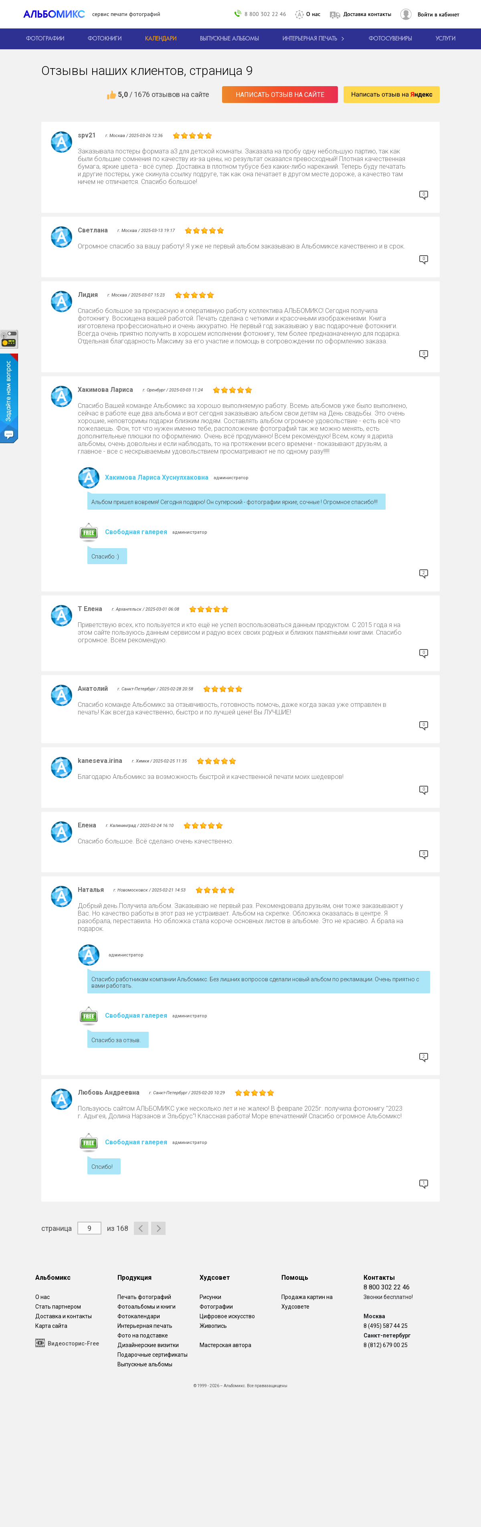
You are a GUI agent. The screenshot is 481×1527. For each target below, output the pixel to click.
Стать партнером (58, 1306)
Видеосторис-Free (67, 1343)
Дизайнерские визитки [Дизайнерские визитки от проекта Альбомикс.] (148, 1345)
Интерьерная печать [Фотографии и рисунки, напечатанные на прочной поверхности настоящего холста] (144, 1326)
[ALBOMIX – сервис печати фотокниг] (57, 14)
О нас (313, 14)
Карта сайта (51, 1326)
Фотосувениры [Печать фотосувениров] (390, 39)
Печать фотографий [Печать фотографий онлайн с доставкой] (144, 1297)
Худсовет (215, 1277)
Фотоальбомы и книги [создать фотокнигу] (146, 1306)
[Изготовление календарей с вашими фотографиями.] (160, 38)
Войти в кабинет (438, 14)
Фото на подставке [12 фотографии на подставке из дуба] (142, 1335)
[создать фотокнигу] (104, 38)
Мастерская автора (225, 1345)
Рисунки (210, 1297)
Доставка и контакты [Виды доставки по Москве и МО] (63, 1316)
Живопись (213, 1326)
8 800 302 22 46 (265, 14)
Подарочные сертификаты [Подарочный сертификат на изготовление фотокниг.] (152, 1355)
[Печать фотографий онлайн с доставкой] (45, 38)
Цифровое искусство (227, 1316)
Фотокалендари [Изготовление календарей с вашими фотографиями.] (138, 1316)
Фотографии (216, 1306)
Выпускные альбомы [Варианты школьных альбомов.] (144, 1364)
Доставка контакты (367, 14)
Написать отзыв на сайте (280, 95)
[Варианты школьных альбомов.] (229, 38)
